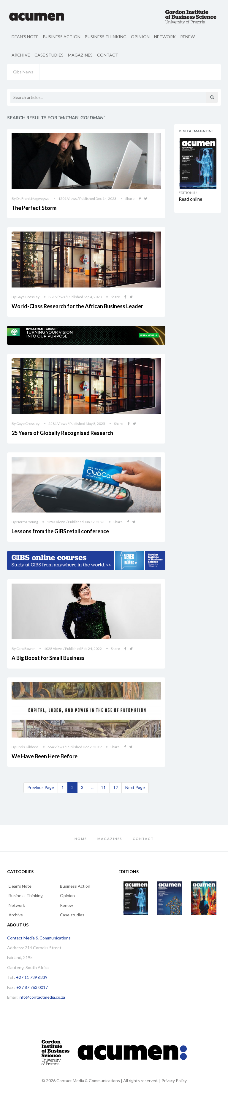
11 (103, 787)
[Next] (135, 787)
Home (81, 839)
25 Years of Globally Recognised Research (62, 433)
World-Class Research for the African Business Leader (77, 306)
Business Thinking (105, 36)
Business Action (61, 36)
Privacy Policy (174, 1080)
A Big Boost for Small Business (48, 658)
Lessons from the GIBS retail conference (60, 531)
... (92, 787)
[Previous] (40, 787)
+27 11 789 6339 (32, 977)
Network (165, 36)
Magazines (80, 54)
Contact (107, 54)
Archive (21, 54)
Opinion (140, 36)
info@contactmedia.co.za (42, 997)
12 (115, 787)
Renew (187, 36)
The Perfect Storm (34, 208)
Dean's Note (25, 36)
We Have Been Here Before (44, 756)
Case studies (49, 54)
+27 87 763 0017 (32, 987)
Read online (190, 199)
